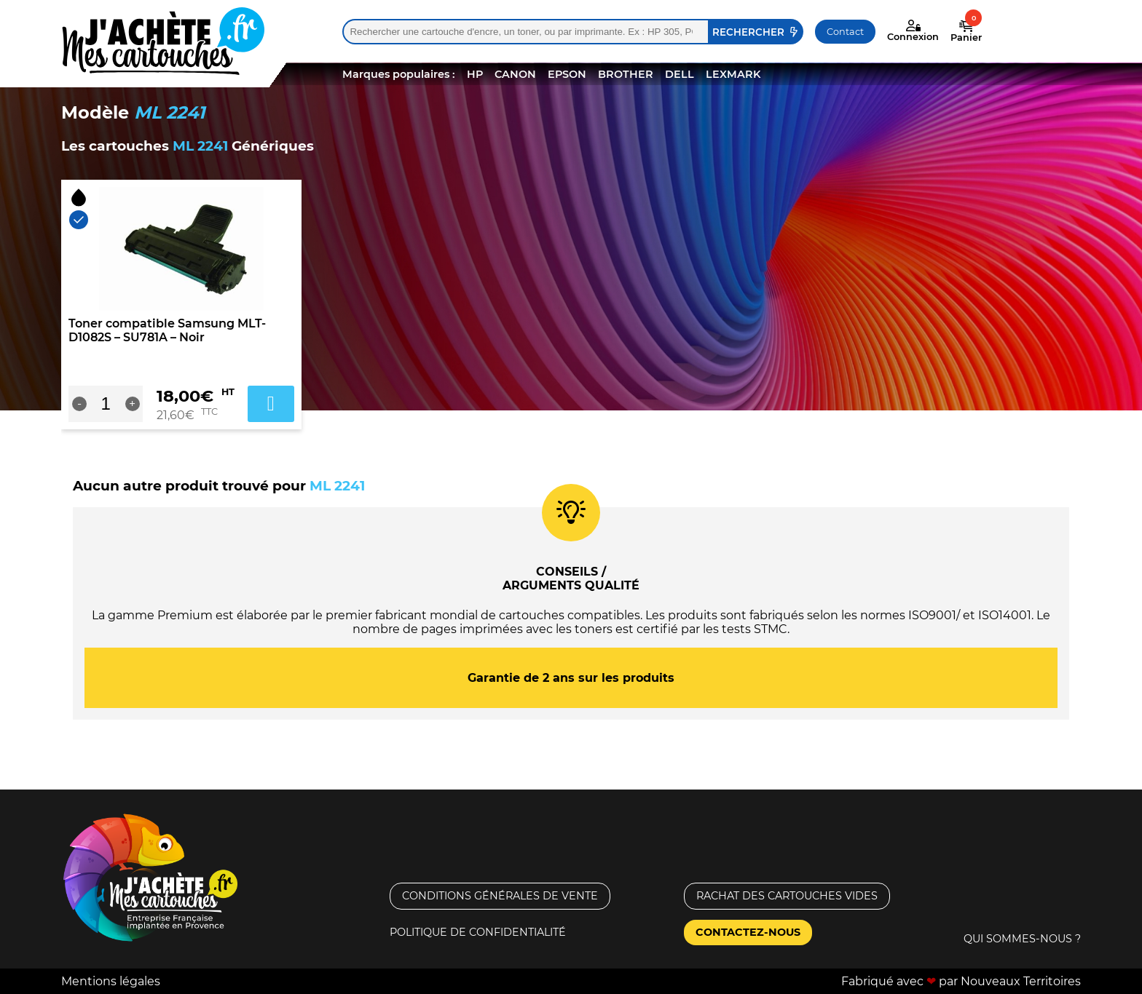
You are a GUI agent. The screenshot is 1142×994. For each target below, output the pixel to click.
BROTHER (625, 74)
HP (475, 74)
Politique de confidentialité (478, 932)
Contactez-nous (748, 932)
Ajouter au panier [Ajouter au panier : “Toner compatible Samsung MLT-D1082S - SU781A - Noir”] (271, 404)
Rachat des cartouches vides (787, 895)
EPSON (567, 74)
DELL (679, 74)
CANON (515, 74)
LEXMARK (733, 74)
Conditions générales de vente (500, 895)
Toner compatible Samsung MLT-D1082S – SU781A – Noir (167, 330)
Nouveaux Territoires (1021, 981)
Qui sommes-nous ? (1022, 938)
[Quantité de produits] (106, 404)
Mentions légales (110, 981)
